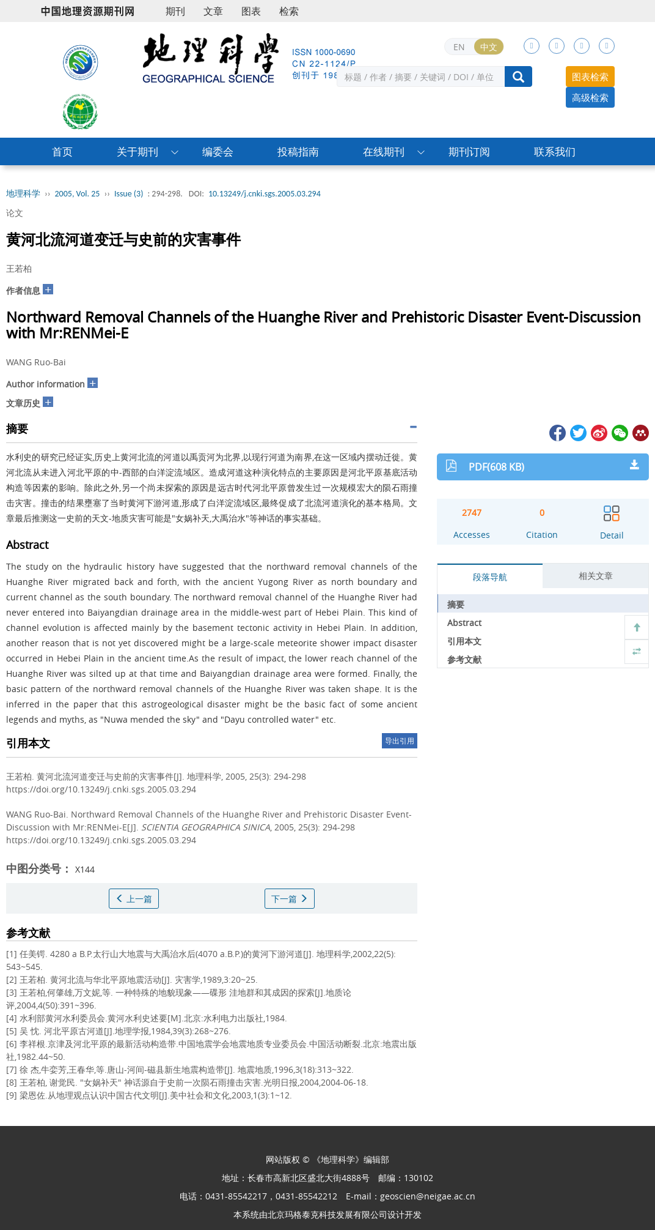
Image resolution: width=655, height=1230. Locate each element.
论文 (14, 212)
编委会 (217, 151)
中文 (488, 47)
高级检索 (590, 97)
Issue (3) (129, 193)
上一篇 (133, 898)
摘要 (455, 604)
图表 (251, 11)
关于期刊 (137, 151)
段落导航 (490, 577)
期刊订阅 (469, 151)
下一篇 (289, 898)
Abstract (464, 622)
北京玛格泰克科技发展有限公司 (327, 1214)
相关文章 (596, 575)
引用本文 (464, 641)
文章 (213, 11)
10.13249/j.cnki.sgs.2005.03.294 (264, 193)
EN (459, 47)
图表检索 (590, 76)
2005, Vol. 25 (77, 193)
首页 (62, 151)
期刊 (175, 11)
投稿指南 (298, 151)
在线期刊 (383, 151)
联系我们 (555, 151)
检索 (289, 11)
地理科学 (23, 193)
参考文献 (464, 659)
